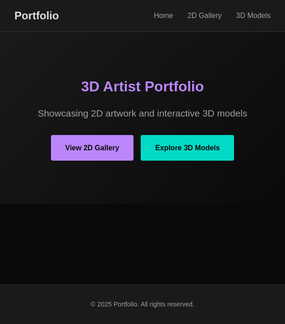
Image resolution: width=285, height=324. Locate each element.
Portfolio (36, 15)
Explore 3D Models (187, 148)
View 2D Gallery (92, 148)
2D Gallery (205, 15)
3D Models (253, 15)
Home (163, 15)
